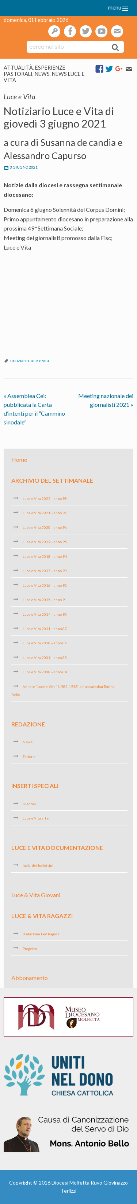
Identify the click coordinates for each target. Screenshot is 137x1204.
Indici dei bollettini (38, 865)
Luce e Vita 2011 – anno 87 (45, 628)
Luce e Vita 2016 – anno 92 (45, 585)
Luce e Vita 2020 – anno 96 (45, 527)
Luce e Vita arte (36, 818)
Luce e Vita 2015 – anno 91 (45, 599)
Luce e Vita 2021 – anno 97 (45, 513)
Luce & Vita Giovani (35, 894)
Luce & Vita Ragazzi (42, 915)
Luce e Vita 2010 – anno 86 (45, 643)
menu (114, 7)
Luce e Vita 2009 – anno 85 (45, 657)
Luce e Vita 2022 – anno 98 (45, 498)
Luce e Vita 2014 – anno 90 (45, 614)
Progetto (30, 948)
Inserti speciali (34, 785)
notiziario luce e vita (29, 360)
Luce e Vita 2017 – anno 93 (45, 570)
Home (19, 459)
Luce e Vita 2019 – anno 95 (45, 542)
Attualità (18, 68)
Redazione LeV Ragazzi (42, 934)
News (42, 74)
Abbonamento (29, 977)
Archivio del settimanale (52, 480)
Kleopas (29, 804)
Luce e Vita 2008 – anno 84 (45, 672)
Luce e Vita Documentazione (57, 847)
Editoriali (30, 756)
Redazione (28, 724)
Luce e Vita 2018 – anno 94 (45, 556)
